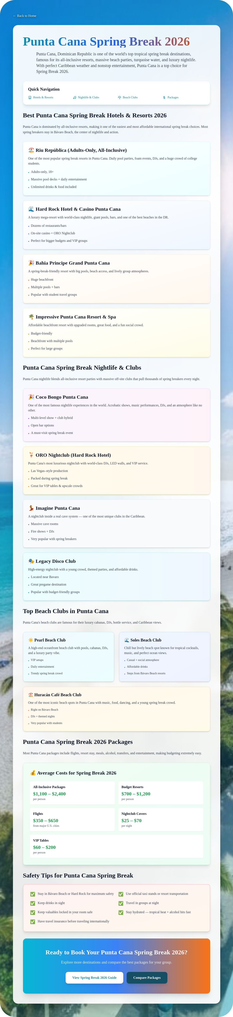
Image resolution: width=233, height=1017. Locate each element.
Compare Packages (147, 977)
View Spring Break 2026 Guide (94, 977)
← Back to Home (24, 16)
